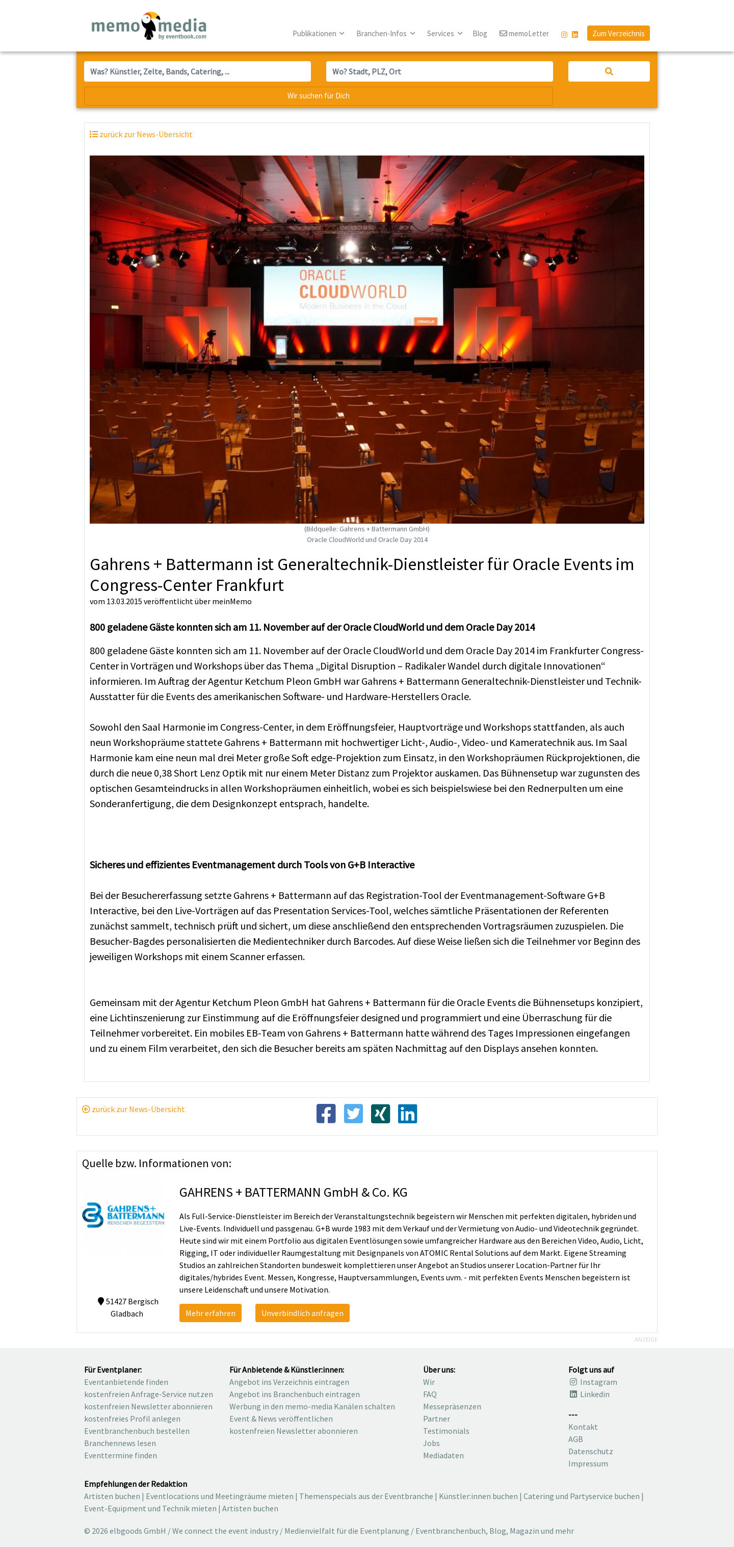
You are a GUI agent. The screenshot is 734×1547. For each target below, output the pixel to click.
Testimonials (446, 1431)
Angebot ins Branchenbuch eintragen (294, 1394)
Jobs (431, 1443)
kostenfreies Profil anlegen (132, 1418)
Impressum (588, 1463)
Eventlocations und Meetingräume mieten (220, 1496)
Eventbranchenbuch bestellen (137, 1431)
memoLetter (524, 34)
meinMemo (232, 601)
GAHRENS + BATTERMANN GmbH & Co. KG (293, 1191)
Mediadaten (443, 1455)
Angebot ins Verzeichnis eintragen (289, 1382)
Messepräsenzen (452, 1406)
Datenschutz (590, 1451)
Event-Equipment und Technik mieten (150, 1508)
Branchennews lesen (120, 1443)
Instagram (592, 1382)
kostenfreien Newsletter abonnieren (148, 1406)
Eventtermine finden (120, 1455)
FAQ (430, 1394)
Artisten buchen (112, 1496)
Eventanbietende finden (126, 1382)
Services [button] (441, 33)
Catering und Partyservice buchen (581, 1496)
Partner (436, 1418)
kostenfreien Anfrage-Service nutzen (148, 1394)
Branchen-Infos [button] (382, 33)
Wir (429, 1382)
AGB (575, 1439)
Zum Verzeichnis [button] (618, 33)
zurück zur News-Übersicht (133, 1109)
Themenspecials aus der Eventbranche (366, 1496)
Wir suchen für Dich (318, 95)
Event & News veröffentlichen (281, 1418)
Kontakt (583, 1427)
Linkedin (589, 1394)
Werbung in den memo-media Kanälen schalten (312, 1406)
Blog (480, 33)
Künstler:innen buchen (478, 1496)
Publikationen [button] (315, 33)
